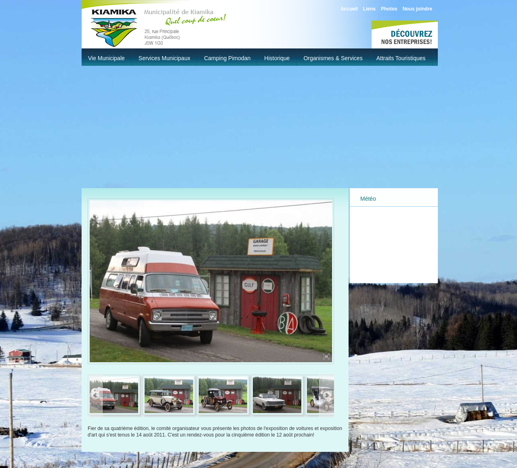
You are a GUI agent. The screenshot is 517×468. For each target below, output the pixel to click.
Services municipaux (164, 58)
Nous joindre (417, 9)
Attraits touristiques (401, 58)
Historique (277, 58)
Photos (389, 9)
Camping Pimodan (227, 58)
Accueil (349, 9)
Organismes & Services (332, 58)
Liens (369, 9)
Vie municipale (106, 58)
